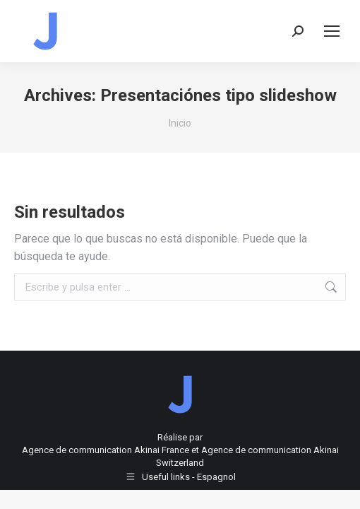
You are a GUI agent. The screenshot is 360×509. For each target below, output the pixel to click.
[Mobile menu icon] (332, 31)
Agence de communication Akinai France (106, 450)
